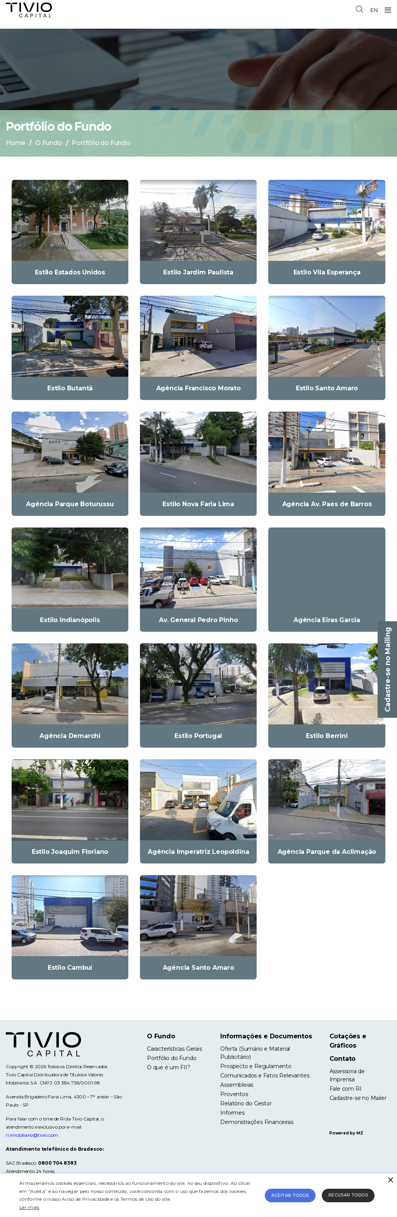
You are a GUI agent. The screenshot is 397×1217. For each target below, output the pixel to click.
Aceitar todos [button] (290, 1195)
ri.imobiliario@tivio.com (32, 1135)
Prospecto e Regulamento (255, 1066)
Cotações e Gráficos (348, 1041)
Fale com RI (346, 1088)
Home (15, 143)
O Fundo (48, 143)
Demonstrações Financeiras (256, 1122)
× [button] (390, 1180)
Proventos (234, 1094)
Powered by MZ (346, 1133)
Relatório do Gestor (245, 1103)
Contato (343, 1058)
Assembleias (236, 1084)
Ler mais (29, 1207)
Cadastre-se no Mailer (358, 1098)
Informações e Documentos (266, 1036)
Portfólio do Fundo (171, 1058)
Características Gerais (174, 1048)
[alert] (198, 1195)
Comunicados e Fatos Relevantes (264, 1075)
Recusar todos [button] (348, 1195)
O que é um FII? (168, 1067)
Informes (232, 1112)
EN (374, 10)
